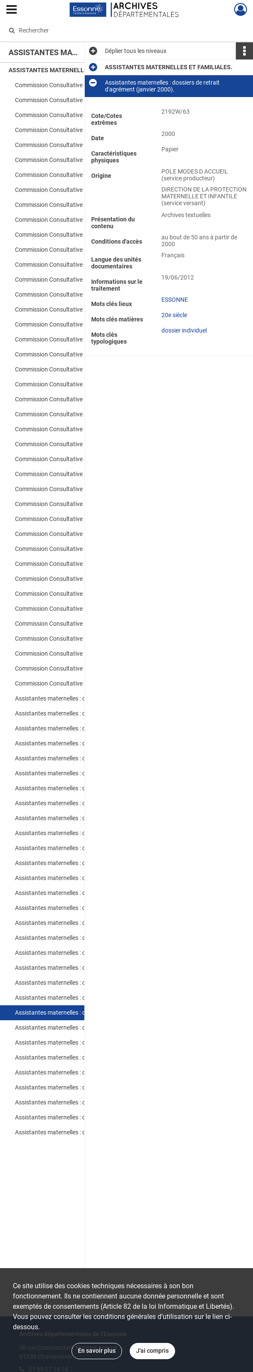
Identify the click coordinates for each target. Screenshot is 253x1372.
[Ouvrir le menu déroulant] (11, 10)
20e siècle (174, 332)
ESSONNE (174, 317)
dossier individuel (184, 347)
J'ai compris (152, 1350)
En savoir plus (97, 1350)
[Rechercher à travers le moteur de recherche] (119, 30)
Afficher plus (204, 215)
